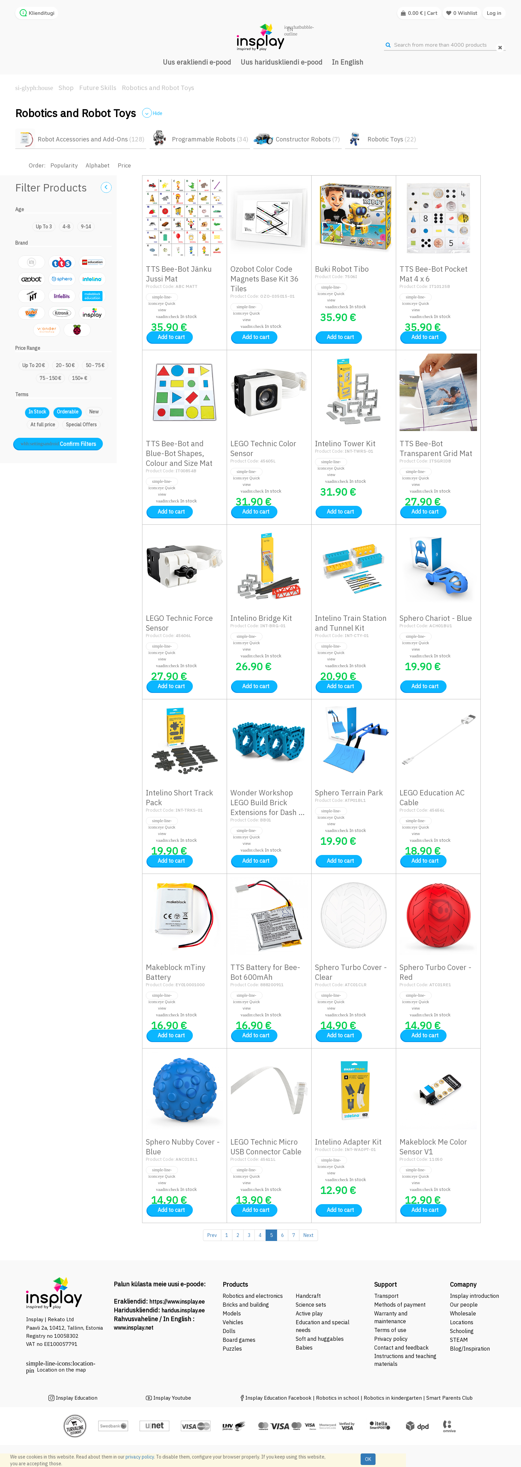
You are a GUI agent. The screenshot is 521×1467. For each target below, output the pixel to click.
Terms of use (390, 1330)
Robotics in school (337, 1398)
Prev (212, 1235)
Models (232, 1313)
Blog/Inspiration (470, 1348)
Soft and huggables (320, 1338)
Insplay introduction (474, 1295)
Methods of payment (400, 1304)
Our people (464, 1304)
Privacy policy (391, 1338)
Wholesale (463, 1313)
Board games (239, 1339)
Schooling (462, 1331)
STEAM (459, 1339)
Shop (66, 88)
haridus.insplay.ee (183, 1310)
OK (368, 1459)
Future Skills (97, 88)
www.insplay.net (133, 1327)
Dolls (229, 1331)
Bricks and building (246, 1304)
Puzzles (232, 1348)
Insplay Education (76, 1398)
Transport (386, 1295)
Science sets (311, 1304)
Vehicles (233, 1322)
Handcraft (308, 1295)
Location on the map (61, 1370)
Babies (304, 1347)
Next (308, 1235)
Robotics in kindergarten (393, 1398)
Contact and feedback (401, 1347)
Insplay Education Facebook (278, 1398)
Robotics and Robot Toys (158, 88)
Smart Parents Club (449, 1398)
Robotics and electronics (253, 1295)
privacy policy (140, 1457)
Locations (461, 1322)
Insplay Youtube (172, 1398)
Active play (309, 1313)
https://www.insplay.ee (177, 1301)
